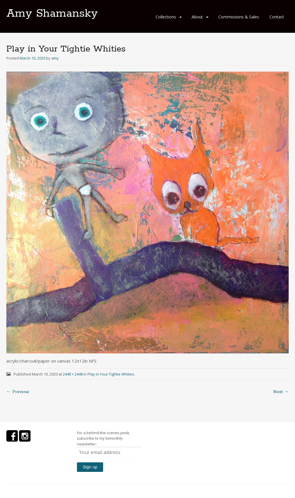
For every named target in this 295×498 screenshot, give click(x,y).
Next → (281, 391)
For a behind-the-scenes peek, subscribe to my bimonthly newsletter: (109, 444)
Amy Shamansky (52, 13)
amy (55, 58)
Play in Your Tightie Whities (111, 374)
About (197, 17)
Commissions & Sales (238, 17)
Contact (276, 17)
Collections (166, 17)
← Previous (17, 391)
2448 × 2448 (73, 374)
